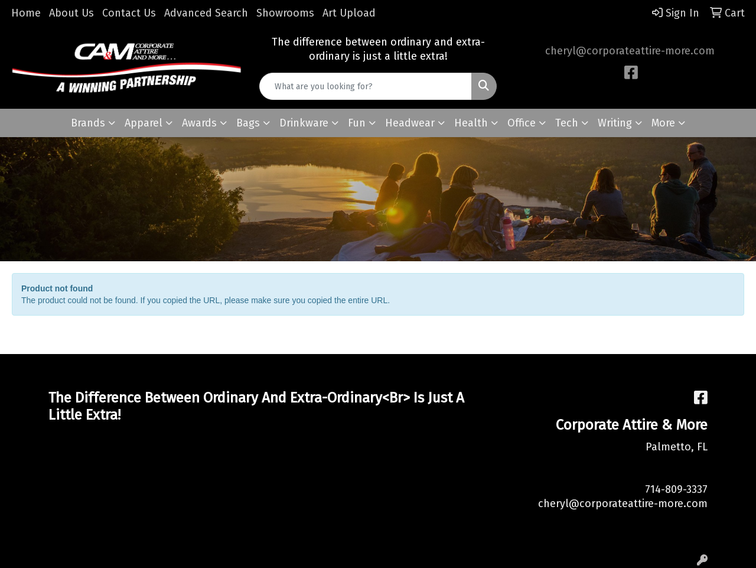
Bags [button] (248, 122)
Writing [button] (615, 122)
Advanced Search (206, 13)
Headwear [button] (410, 122)
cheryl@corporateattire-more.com (630, 50)
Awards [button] (199, 122)
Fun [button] (357, 122)
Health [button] (471, 122)
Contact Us (129, 13)
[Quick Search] (365, 86)
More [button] (663, 122)
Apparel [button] (143, 122)
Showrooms (285, 13)
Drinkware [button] (303, 122)
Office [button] (521, 122)
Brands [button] (88, 122)
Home (26, 13)
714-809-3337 (676, 489)
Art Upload (349, 13)
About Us (71, 13)
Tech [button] (566, 122)
